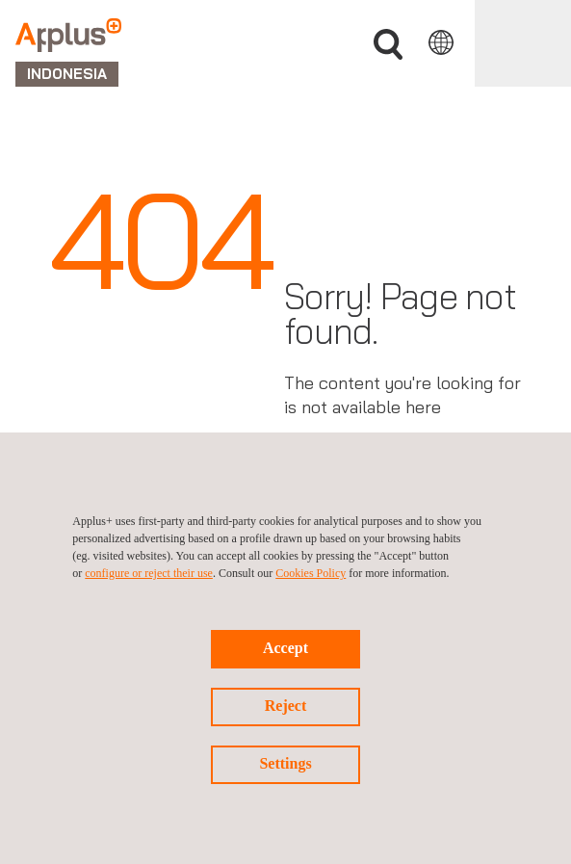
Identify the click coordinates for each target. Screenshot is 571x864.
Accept (285, 648)
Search (388, 45)
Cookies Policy (310, 573)
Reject (286, 705)
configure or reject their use (149, 573)
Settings (285, 763)
